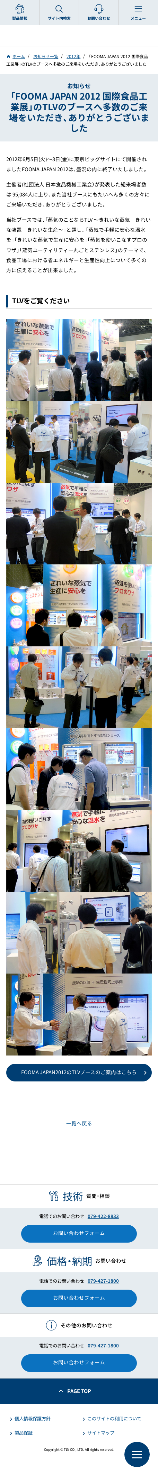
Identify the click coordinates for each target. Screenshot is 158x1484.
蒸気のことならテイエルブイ (79, 35)
